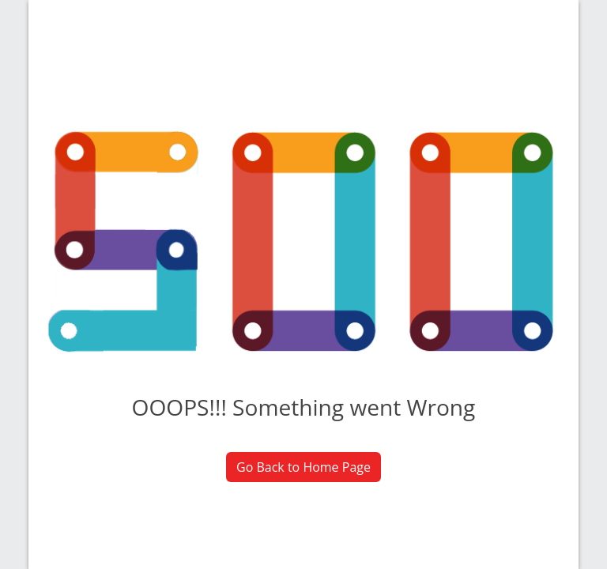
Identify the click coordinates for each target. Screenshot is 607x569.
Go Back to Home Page (303, 467)
